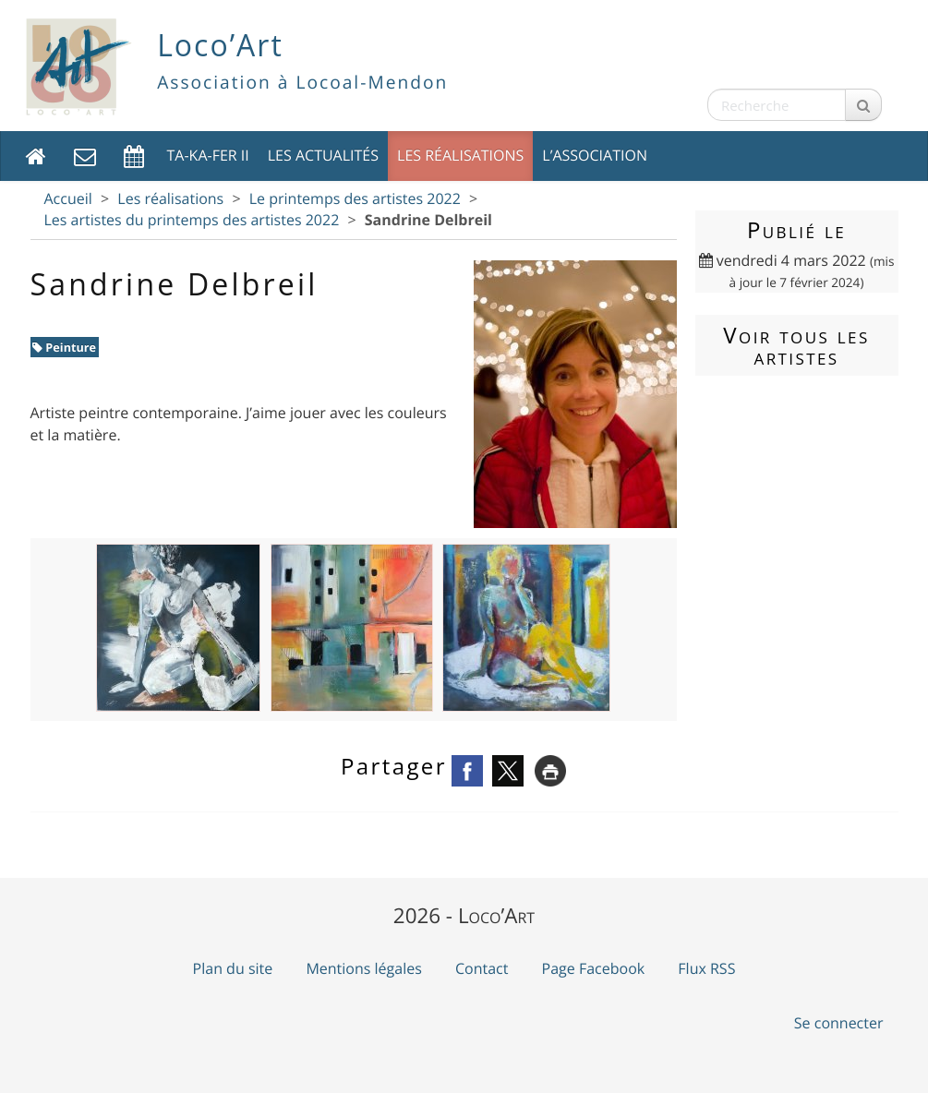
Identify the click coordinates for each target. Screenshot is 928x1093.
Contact (481, 968)
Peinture (64, 347)
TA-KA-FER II (208, 155)
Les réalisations (460, 155)
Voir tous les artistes (796, 345)
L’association (594, 155)
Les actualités (323, 155)
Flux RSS (706, 968)
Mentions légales (363, 968)
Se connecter (839, 1023)
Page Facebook (593, 968)
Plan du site (233, 968)
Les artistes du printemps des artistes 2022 (192, 220)
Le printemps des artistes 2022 (355, 198)
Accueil (68, 198)
